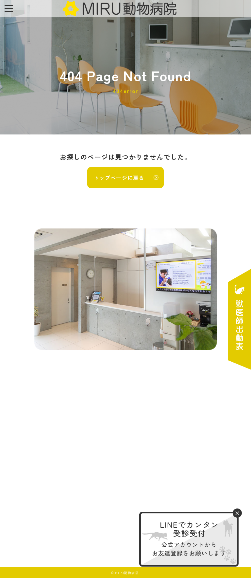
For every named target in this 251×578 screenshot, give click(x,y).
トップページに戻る (119, 177)
